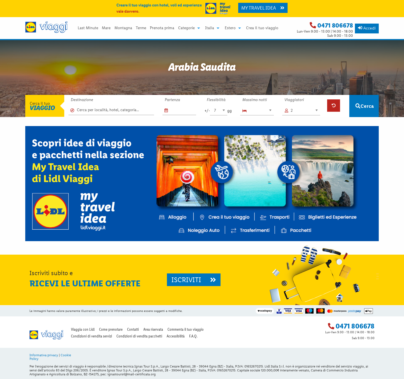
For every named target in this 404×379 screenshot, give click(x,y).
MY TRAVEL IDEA (262, 8)
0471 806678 (335, 25)
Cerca (364, 106)
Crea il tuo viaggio (262, 28)
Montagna (123, 28)
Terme (141, 28)
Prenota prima (162, 28)
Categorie (186, 28)
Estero (230, 28)
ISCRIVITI (193, 280)
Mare (106, 28)
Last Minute (88, 28)
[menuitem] (88, 28)
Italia (209, 28)
